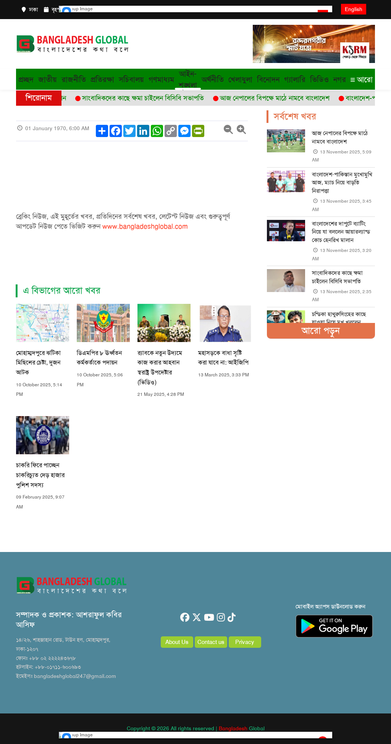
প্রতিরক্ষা (102, 79)
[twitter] (196, 617)
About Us (177, 642)
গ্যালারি (294, 79)
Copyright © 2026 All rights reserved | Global (196, 728)
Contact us (211, 642)
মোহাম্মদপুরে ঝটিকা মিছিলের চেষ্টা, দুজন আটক (38, 362)
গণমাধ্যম (161, 79)
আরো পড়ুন (321, 330)
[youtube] (209, 617)
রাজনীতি (73, 79)
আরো (362, 79)
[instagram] (221, 617)
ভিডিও (319, 79)
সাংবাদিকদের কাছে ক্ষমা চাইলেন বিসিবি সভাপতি (337, 277)
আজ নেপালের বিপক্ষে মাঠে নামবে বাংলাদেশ (340, 137)
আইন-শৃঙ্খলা (188, 79)
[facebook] (184, 617)
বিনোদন (268, 79)
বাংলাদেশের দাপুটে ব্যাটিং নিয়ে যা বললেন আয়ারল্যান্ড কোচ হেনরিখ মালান (341, 232)
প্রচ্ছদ (26, 79)
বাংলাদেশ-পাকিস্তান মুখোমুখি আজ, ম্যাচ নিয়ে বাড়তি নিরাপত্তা (342, 183)
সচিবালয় (131, 79)
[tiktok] (232, 617)
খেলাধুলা (240, 79)
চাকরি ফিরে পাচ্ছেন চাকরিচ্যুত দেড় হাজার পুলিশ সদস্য (40, 475)
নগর (339, 79)
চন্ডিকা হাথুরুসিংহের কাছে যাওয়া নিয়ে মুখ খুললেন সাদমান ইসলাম (339, 322)
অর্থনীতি (213, 79)
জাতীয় (47, 79)
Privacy (244, 642)
